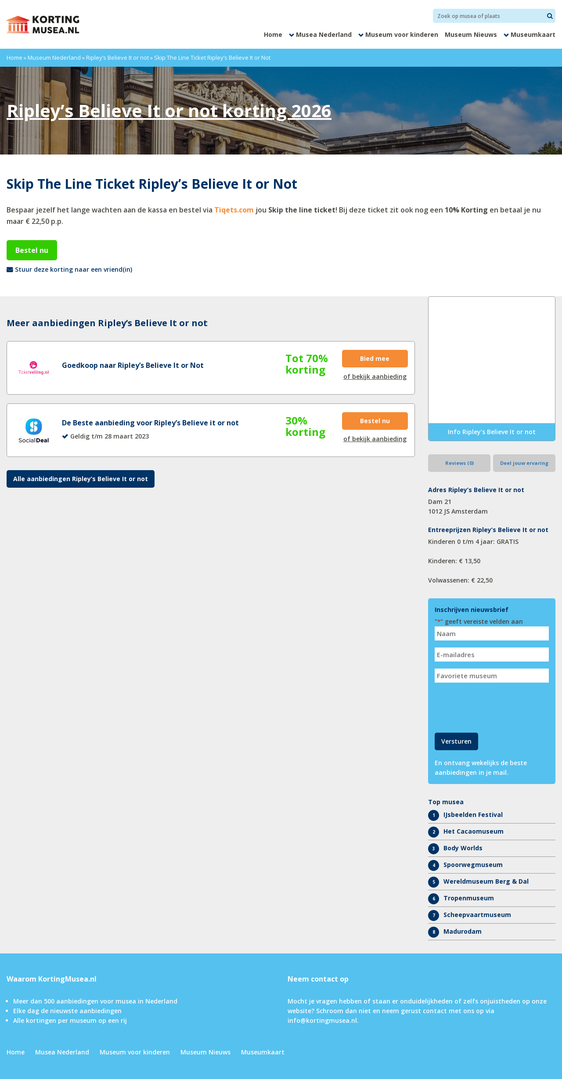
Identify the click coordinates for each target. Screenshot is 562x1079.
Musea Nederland (324, 34)
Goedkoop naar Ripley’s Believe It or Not (133, 365)
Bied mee (374, 358)
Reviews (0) (459, 463)
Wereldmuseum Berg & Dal (486, 881)
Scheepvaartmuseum (477, 914)
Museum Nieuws (471, 34)
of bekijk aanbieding (375, 376)
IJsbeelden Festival (473, 814)
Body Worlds (463, 848)
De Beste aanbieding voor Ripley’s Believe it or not (150, 423)
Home (273, 34)
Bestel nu (31, 250)
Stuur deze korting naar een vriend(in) (73, 269)
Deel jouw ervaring (524, 463)
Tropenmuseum (468, 898)
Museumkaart (533, 34)
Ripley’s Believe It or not (117, 57)
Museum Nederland (54, 57)
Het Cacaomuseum (473, 831)
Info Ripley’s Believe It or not (492, 432)
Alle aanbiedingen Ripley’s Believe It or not (80, 479)
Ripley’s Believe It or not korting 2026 (169, 110)
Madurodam (462, 931)
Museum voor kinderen (401, 34)
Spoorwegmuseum (473, 864)
